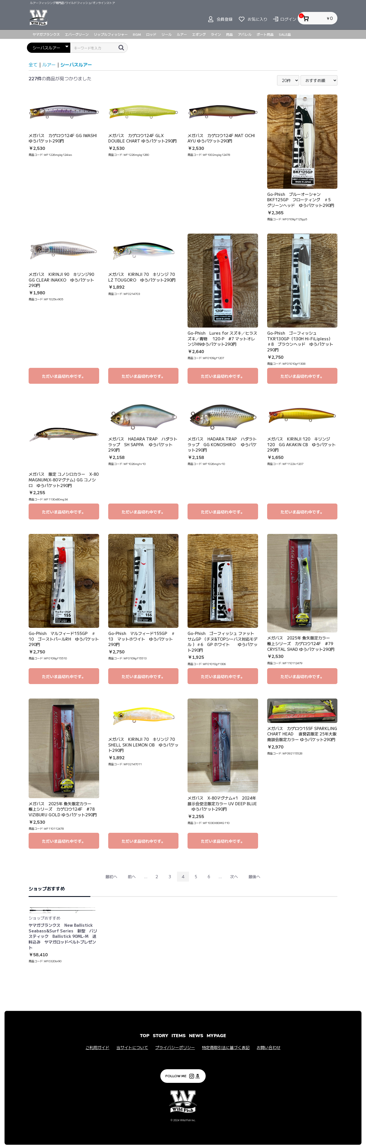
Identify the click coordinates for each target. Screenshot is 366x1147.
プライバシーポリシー (175, 1047)
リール (166, 34)
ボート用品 (265, 34)
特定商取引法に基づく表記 (226, 1047)
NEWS (196, 1036)
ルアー (182, 34)
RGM (137, 34)
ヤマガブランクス (46, 34)
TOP (144, 1036)
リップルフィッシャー (111, 34)
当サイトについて (132, 1047)
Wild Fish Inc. (187, 1120)
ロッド (151, 34)
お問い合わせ (268, 1047)
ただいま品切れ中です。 (64, 376)
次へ (234, 876)
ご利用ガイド (97, 1047)
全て (33, 64)
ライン (216, 34)
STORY (160, 1036)
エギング (199, 34)
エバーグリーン (77, 34)
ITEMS (179, 1036)
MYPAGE (216, 1036)
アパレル (245, 34)
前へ (132, 876)
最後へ (254, 876)
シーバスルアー (76, 64)
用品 (229, 34)
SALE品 (285, 34)
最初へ (111, 876)
